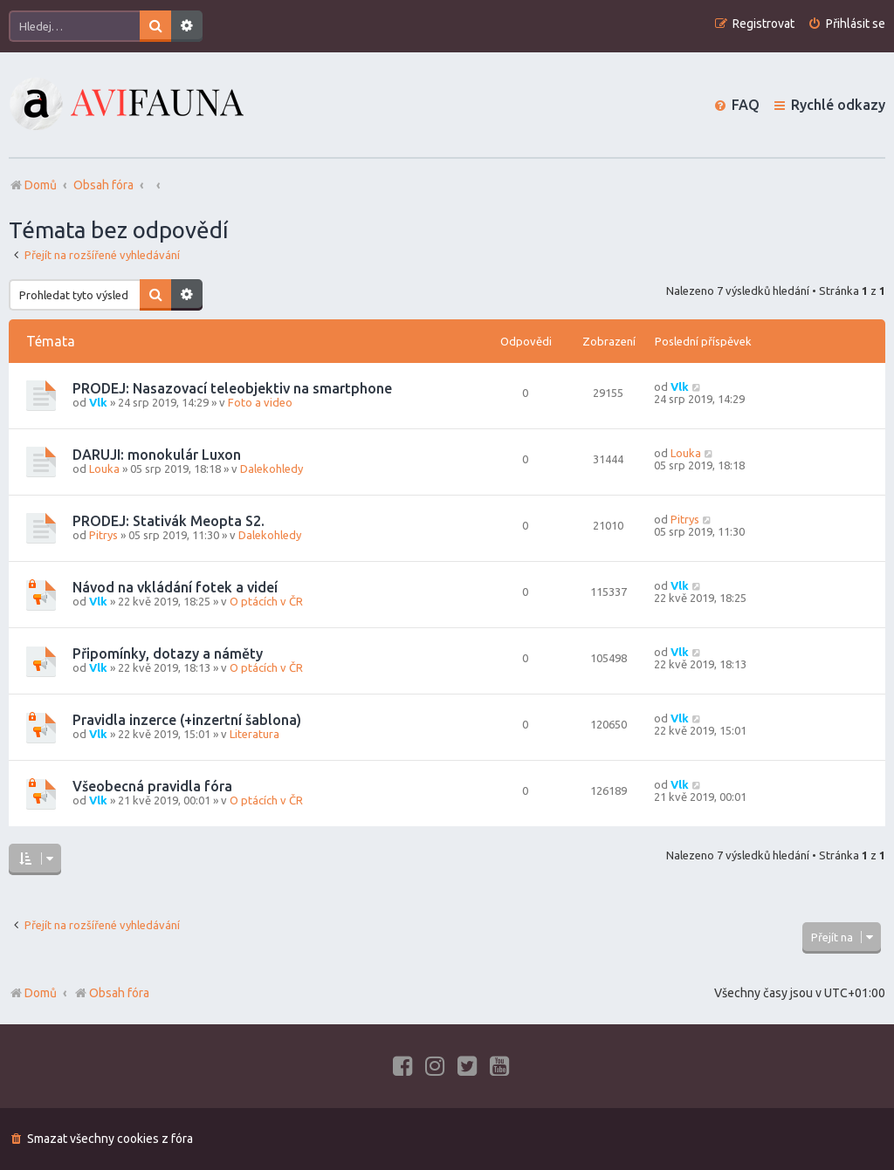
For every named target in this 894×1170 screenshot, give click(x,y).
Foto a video (260, 402)
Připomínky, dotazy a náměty (167, 653)
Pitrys (103, 535)
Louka (104, 468)
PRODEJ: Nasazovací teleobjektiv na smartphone (232, 388)
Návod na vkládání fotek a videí (175, 587)
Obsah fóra (111, 993)
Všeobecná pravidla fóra (152, 786)
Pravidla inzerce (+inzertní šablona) (186, 720)
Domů (40, 993)
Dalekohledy (271, 468)
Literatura (254, 734)
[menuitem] (846, 24)
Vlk (98, 402)
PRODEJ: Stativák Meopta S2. (168, 521)
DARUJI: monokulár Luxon (156, 454)
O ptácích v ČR (266, 601)
